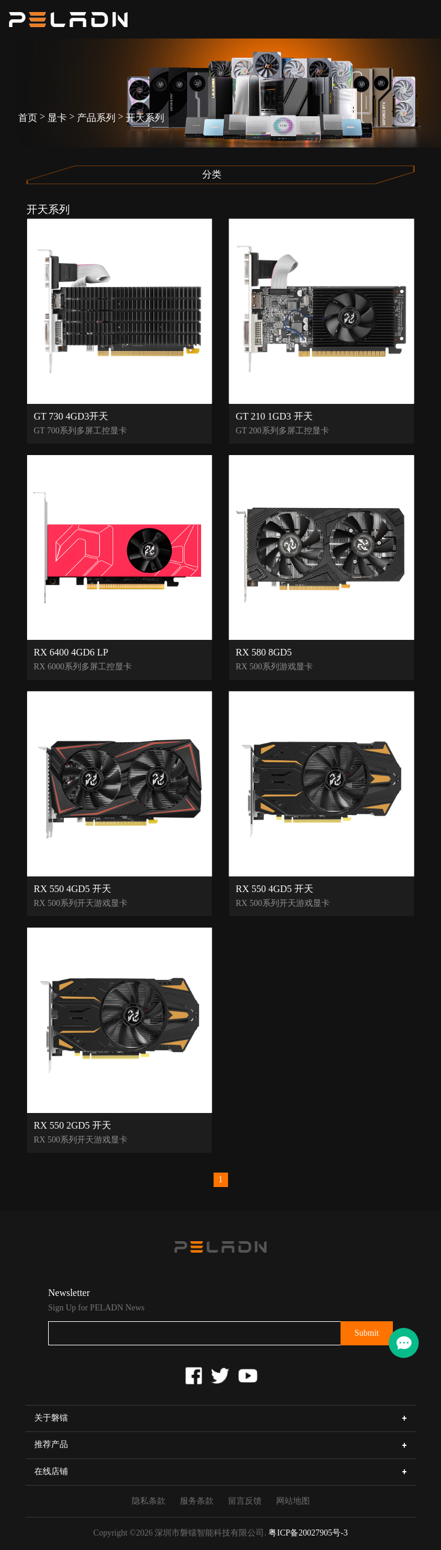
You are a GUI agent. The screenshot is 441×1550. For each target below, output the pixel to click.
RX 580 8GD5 (264, 652)
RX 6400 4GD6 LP (71, 652)
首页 (27, 118)
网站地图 (293, 1500)
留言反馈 (245, 1500)
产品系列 (96, 118)
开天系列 (145, 118)
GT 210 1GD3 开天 (274, 416)
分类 (211, 174)
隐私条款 (148, 1500)
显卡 (57, 118)
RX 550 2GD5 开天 (72, 1125)
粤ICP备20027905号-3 (307, 1532)
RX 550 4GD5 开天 (72, 888)
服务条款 (197, 1500)
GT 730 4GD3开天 (71, 416)
